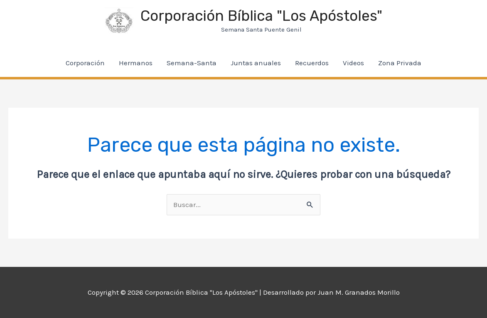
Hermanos (135, 63)
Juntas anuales (256, 63)
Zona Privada (399, 63)
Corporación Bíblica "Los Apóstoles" (261, 16)
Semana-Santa (191, 63)
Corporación (85, 63)
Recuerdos (312, 63)
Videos (353, 63)
